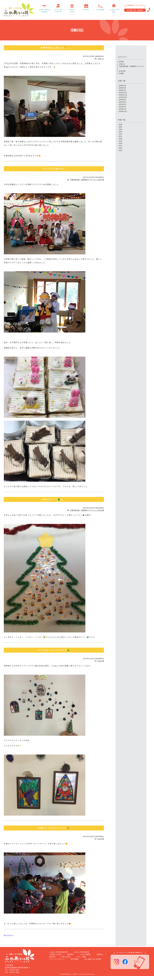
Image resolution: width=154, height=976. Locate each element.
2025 (120, 127)
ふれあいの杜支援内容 (81, 951)
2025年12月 (123, 92)
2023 (120, 131)
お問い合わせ (66, 956)
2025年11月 (123, 95)
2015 (120, 150)
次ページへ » (8, 935)
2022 (120, 134)
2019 (120, 141)
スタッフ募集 (81, 956)
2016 (120, 148)
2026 (120, 124)
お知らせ (101, 59)
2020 (120, 139)
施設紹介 (70, 953)
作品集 (121, 73)
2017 (120, 146)
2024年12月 (123, 111)
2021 (120, 136)
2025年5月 (122, 102)
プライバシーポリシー (57, 958)
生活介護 (101, 180)
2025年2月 (122, 107)
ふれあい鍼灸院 (85, 953)
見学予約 (52, 956)
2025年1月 (122, 109)
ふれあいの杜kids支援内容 (58, 951)
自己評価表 (74, 958)
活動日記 (100, 953)
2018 (120, 143)
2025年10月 (123, 97)
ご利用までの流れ (55, 953)
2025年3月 (122, 104)
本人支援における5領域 (92, 958)
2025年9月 (122, 100)
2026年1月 (122, 90)
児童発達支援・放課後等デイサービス (83, 180)
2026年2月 (122, 88)
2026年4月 (122, 85)
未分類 (121, 61)
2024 (120, 129)
